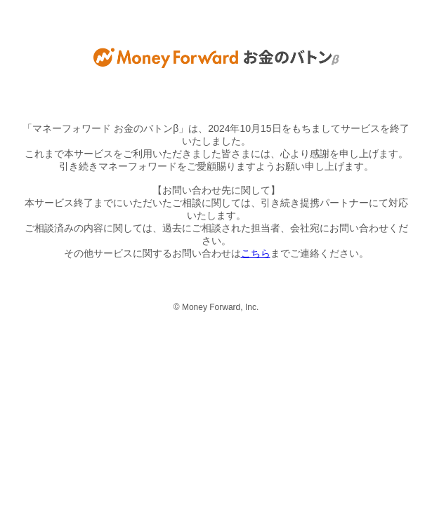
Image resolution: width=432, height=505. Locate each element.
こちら (255, 253)
